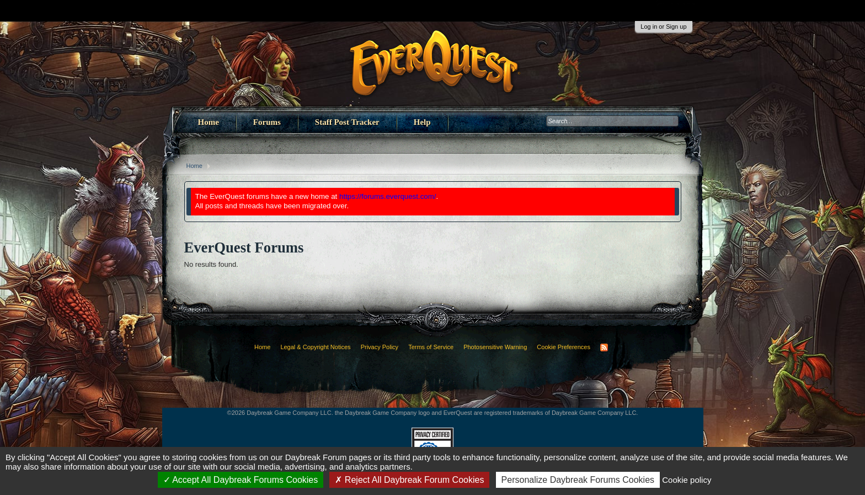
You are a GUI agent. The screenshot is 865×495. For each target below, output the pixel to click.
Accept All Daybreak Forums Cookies (240, 480)
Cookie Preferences (563, 347)
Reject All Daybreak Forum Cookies (409, 480)
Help (422, 122)
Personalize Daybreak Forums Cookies (577, 480)
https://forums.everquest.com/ (387, 196)
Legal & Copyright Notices (315, 347)
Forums (267, 122)
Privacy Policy (379, 347)
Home (208, 122)
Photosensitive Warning (495, 347)
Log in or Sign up (663, 26)
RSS (604, 347)
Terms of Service (430, 347)
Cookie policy (686, 480)
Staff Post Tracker (347, 122)
